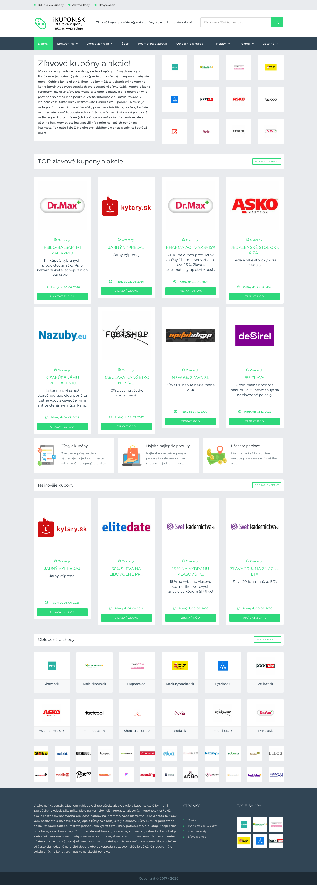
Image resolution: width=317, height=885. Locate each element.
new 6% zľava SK (191, 377)
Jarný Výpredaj (126, 247)
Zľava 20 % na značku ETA (255, 581)
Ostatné (271, 43)
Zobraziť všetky (267, 161)
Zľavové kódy (79, 5)
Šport (125, 43)
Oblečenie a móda (191, 43)
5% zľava (255, 377)
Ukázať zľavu (62, 296)
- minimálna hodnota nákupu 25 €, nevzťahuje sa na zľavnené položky (255, 390)
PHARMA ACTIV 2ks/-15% (190, 247)
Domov (43, 43)
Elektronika (67, 43)
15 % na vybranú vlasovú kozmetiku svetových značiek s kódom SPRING (190, 586)
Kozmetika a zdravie (153, 43)
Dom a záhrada (100, 43)
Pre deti (246, 43)
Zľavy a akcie (104, 5)
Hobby (223, 43)
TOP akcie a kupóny (49, 5)
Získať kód (254, 296)
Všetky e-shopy (267, 639)
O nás (192, 820)
